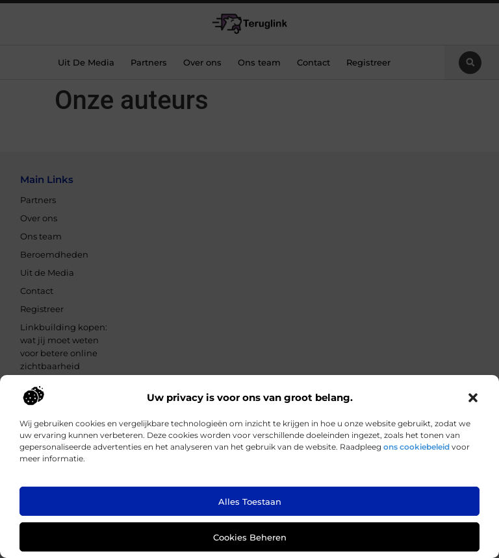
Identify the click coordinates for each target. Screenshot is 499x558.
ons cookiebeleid (416, 447)
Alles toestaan (249, 501)
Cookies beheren (250, 537)
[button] (473, 397)
